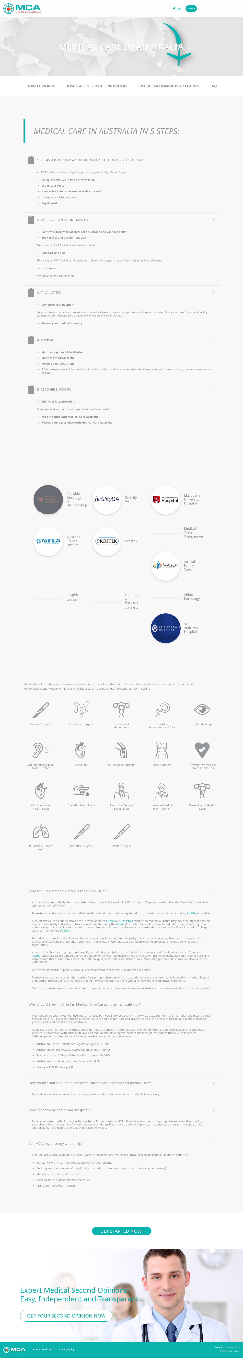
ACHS (36, 955)
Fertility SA (131, 499)
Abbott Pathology (192, 597)
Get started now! (121, 1231)
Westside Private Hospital (73, 541)
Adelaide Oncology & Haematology (77, 499)
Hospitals (127, 921)
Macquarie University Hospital (192, 499)
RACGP (65, 930)
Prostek (131, 541)
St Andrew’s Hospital (191, 628)
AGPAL (120, 924)
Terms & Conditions (42, 1349)
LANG (191, 8)
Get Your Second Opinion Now (66, 1315)
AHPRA (191, 913)
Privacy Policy (66, 1349)
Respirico (73, 595)
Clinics (110, 921)
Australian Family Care (192, 566)
